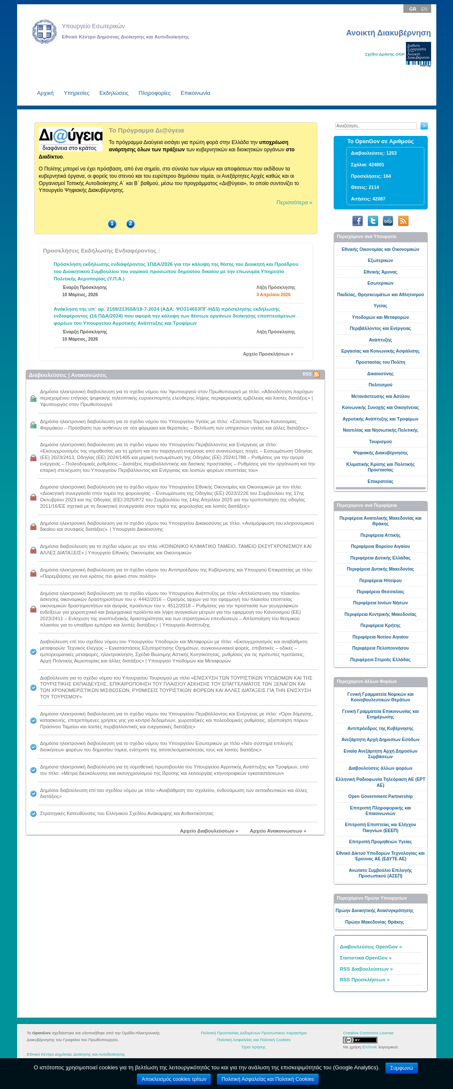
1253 (391, 153)
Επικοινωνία (195, 93)
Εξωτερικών (380, 260)
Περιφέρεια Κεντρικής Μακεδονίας (380, 614)
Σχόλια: (359, 164)
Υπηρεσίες (76, 93)
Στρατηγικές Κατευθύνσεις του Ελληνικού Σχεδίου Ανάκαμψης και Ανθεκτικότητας (127, 813)
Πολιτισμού (381, 385)
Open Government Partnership (380, 796)
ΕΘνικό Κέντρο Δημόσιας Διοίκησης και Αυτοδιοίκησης (76, 1054)
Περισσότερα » (295, 202)
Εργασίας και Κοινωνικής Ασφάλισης (380, 351)
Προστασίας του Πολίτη (381, 362)
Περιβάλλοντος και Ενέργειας (380, 328)
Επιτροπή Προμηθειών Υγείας (380, 841)
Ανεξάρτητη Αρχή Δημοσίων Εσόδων (380, 739)
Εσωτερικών (380, 283)
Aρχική (45, 93)
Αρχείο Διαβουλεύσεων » (209, 830)
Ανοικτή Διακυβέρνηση (388, 32)
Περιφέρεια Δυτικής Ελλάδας (380, 558)
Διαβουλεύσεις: (368, 153)
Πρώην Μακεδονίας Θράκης (374, 922)
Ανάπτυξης (380, 340)
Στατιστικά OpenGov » (366, 957)
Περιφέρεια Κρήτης (381, 625)
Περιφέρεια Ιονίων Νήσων (380, 602)
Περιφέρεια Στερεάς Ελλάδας (380, 659)
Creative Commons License (368, 1032)
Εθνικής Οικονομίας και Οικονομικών (381, 249)
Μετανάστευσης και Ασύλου (380, 396)
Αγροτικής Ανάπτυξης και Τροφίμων (381, 419)
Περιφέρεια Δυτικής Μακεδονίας (380, 569)
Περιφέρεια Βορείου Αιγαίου (380, 546)
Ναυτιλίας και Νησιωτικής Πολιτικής (380, 430)
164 (387, 176)
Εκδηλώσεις (114, 93)
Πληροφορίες (155, 93)
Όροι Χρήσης (254, 1047)
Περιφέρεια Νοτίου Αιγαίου (380, 637)
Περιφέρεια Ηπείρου (380, 580)
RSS (311, 374)
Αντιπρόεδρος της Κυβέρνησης (380, 728)
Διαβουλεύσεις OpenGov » (371, 946)
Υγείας (381, 305)
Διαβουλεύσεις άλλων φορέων (381, 768)
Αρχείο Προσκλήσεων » (268, 354)
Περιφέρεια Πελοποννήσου (380, 648)
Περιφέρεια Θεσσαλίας (380, 591)
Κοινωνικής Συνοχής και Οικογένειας (380, 407)
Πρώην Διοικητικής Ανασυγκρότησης (375, 910)
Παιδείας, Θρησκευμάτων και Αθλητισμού (380, 294)
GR (413, 9)
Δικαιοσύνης (380, 373)
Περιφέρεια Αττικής (381, 535)
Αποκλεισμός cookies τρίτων (174, 1079)
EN (424, 9)
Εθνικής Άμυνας (380, 272)
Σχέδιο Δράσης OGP (385, 54)
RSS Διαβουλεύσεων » (366, 968)
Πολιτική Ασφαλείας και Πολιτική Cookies (254, 1039)
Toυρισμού (380, 441)
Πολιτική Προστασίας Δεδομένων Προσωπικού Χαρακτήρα (254, 1032)
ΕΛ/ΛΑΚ (369, 1047)
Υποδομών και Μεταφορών (380, 317)
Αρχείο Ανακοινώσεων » (278, 830)
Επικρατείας (380, 481)
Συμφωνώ (401, 1068)
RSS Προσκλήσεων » (365, 979)
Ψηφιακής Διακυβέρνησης (380, 452)
